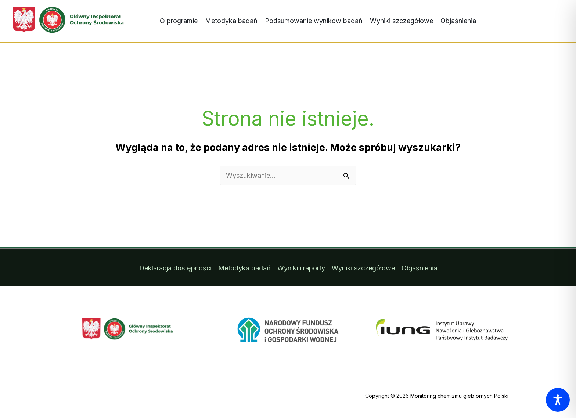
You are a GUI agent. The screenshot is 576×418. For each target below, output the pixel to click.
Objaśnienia (458, 21)
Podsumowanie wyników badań (314, 21)
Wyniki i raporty (301, 268)
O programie (179, 21)
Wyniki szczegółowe (401, 21)
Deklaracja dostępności (175, 268)
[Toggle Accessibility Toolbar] (557, 399)
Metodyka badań (231, 21)
